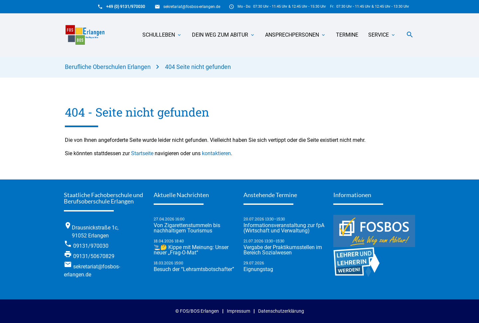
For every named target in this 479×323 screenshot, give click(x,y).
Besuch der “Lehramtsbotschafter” (194, 269)
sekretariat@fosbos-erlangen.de (191, 6)
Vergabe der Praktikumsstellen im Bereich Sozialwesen (282, 250)
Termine (347, 35)
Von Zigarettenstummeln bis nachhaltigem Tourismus (187, 228)
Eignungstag (258, 269)
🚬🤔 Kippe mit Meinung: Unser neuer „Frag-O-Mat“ (191, 250)
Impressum (238, 311)
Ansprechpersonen (292, 35)
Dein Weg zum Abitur (220, 35)
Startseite (142, 153)
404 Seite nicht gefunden (198, 66)
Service (378, 35)
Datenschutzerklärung (281, 311)
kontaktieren (216, 153)
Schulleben (158, 35)
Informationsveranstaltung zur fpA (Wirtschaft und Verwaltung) (283, 228)
